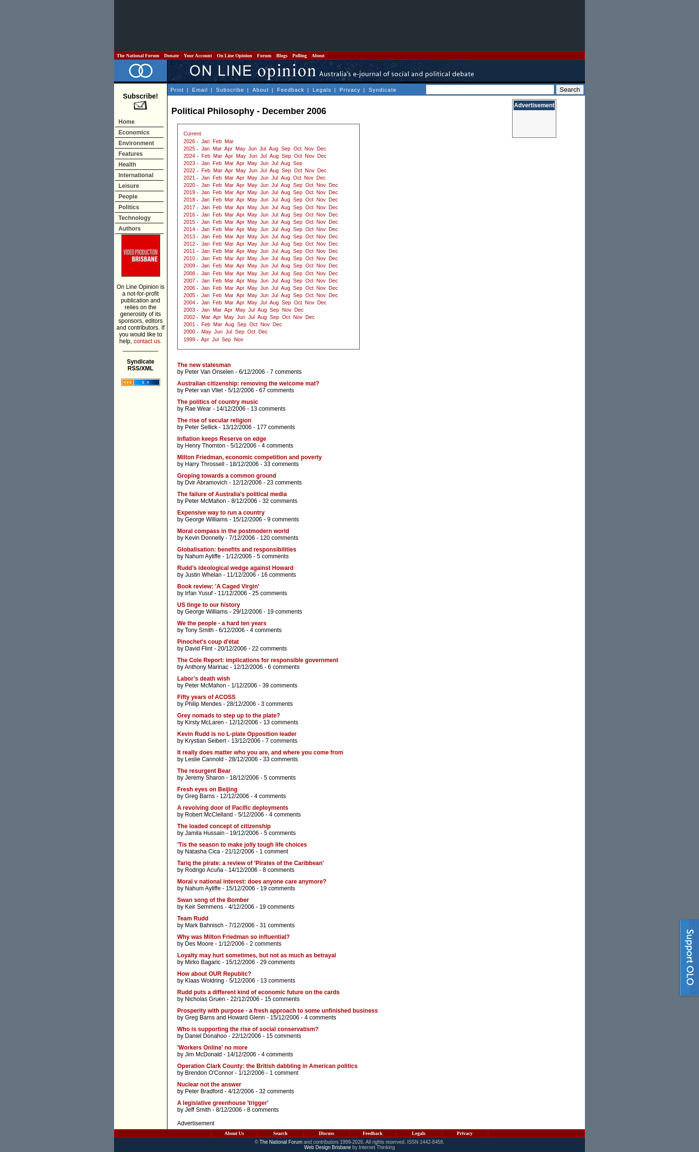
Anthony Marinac (206, 667)
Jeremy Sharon (204, 777)
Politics (128, 207)
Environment (136, 143)
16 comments (278, 574)
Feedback (290, 90)
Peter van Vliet (204, 390)
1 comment (273, 851)
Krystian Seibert (205, 740)
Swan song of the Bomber (213, 900)
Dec (321, 148)
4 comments (277, 445)
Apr (228, 148)
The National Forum (138, 55)
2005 (189, 295)
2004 (189, 302)
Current (192, 133)
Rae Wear (198, 408)
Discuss (326, 1133)
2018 (189, 199)
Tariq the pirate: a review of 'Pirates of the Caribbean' (250, 863)
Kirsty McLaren (204, 722)
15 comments (282, 999)
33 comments (281, 464)
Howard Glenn (246, 1017)
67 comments (276, 390)
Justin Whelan (203, 574)
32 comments (279, 501)
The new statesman (204, 365)
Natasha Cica (202, 851)
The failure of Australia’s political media (232, 494)
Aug (273, 148)
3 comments (277, 704)
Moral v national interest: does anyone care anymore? (251, 881)
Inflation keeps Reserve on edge (221, 438)
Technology (134, 218)
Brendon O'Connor (209, 1072)
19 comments (284, 611)
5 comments (272, 556)
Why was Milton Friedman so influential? (233, 937)
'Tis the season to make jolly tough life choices (242, 844)
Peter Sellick (201, 427)
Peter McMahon (205, 501)
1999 (189, 339)
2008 (189, 273)
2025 (189, 148)
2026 (189, 141)
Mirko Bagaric (202, 962)
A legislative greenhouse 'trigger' (222, 1103)
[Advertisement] (349, 26)
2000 (189, 331)
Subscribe (230, 90)
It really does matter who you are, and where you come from (260, 752)
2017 (189, 207)
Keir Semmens (204, 906)
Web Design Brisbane (327, 1147)
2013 (189, 236)
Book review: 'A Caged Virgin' (218, 586)
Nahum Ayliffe (203, 556)
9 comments (283, 519)
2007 (189, 281)
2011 (189, 251)
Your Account (198, 55)
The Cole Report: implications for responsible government (257, 660)
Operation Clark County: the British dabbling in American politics (267, 1066)
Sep (285, 148)
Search (280, 1133)
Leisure (128, 186)
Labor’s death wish (203, 678)
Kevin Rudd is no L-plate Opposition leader (237, 734)
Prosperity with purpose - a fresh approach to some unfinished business (277, 1010)
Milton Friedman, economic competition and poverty (249, 457)
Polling (299, 55)
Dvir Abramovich (206, 482)
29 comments (277, 962)
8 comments (278, 870)
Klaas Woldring (204, 980)
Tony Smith (199, 630)
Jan (205, 141)
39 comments (279, 685)
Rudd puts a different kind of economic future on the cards (258, 992)
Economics (134, 132)
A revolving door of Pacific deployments (232, 807)
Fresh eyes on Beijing (207, 789)
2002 (189, 317)
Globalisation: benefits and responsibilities (236, 549)
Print (177, 90)
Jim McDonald (203, 1054)
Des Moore (199, 943)
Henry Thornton (205, 445)
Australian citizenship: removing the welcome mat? (248, 383)
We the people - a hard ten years (221, 623)
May (240, 148)
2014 (189, 229)
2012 (189, 244)
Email (200, 90)
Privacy (349, 90)
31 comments (277, 925)
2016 (189, 214)
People (127, 196)
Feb (217, 141)
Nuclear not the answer (209, 1084)
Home (126, 121)
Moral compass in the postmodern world (233, 531)
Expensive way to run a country (221, 512)
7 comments (285, 371)
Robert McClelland (209, 814)
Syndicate (383, 90)
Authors (129, 228)
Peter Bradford (204, 1091)
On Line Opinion (234, 55)
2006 (189, 288)
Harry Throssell (204, 464)
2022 (189, 170)
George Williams (206, 519)
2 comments (265, 943)
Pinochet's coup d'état (208, 641)
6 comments (284, 667)
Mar (229, 141)
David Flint (199, 648)
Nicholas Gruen (205, 999)
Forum (264, 55)
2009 (189, 265)
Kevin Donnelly (204, 537)
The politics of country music (217, 402)
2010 (189, 258)
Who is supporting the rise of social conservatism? (247, 1029)
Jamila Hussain (204, 833)
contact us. (147, 341)
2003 (189, 310)
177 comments (276, 427)
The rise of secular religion (214, 420)
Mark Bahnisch (204, 925)
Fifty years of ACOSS (206, 697)
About (318, 55)
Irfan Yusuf (199, 593)
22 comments (269, 648)
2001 (189, 324)
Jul (263, 148)
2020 (189, 185)
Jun (252, 148)
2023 (189, 163)
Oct (297, 148)
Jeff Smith (198, 1109)
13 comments (267, 408)
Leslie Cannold (204, 759)
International (135, 175)
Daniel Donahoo (206, 1036)
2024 (189, 156)
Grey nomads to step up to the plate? (228, 715)
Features (130, 153)
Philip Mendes (203, 704)
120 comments (279, 537)
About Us (234, 1133)
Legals (322, 90)
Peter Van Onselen (209, 371)
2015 (189, 222)
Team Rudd (192, 918)
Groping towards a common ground (226, 475)
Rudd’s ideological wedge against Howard (235, 568)
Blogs (282, 55)
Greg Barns (200, 796)
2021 (189, 178)
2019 (189, 192)
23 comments (284, 482)
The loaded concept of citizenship (224, 826)
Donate (172, 55)
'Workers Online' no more (212, 1047)
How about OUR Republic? (214, 973)
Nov (309, 148)
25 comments (269, 593)
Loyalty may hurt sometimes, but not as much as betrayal (256, 955)
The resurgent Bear (204, 771)
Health (127, 164)
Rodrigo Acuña (204, 870)
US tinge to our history (208, 604)
